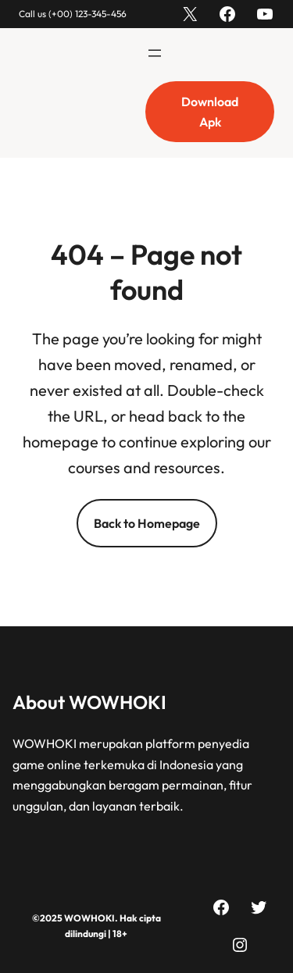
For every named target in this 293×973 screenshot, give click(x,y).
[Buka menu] (154, 53)
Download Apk (209, 112)
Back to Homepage (147, 523)
